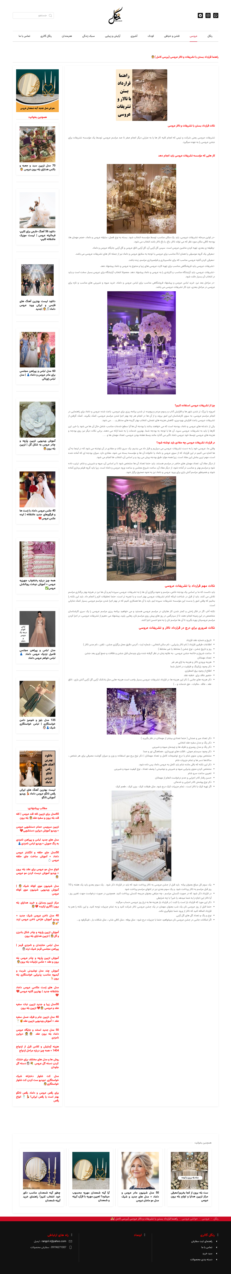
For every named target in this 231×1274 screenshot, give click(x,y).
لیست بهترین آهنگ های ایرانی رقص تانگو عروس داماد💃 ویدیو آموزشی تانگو (37, 794)
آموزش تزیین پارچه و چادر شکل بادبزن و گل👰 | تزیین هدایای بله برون (37, 934)
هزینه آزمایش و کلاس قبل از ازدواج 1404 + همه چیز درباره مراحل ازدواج (37, 1049)
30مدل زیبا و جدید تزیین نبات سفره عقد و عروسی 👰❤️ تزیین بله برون (37, 1006)
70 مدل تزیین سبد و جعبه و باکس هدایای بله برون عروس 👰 (37, 168)
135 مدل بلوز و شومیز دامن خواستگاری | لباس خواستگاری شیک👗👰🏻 (37, 724)
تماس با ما (24, 36)
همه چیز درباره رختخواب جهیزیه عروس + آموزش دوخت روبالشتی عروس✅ (37, 585)
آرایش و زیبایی (112, 36)
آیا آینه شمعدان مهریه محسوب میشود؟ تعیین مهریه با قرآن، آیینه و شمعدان (91, 1197)
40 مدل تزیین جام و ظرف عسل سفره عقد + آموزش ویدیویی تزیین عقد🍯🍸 (37, 1019)
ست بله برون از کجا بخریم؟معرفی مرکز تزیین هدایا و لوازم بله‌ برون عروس (189, 1197)
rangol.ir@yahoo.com (54, 1241)
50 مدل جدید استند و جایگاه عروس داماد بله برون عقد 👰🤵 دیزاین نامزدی (37, 1034)
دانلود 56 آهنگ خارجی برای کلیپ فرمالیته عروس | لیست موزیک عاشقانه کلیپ (37, 236)
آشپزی (134, 36)
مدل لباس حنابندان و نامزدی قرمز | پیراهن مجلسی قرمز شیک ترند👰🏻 (37, 947)
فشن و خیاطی (171, 36)
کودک (151, 36)
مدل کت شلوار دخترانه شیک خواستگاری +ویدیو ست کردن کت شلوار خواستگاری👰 (37, 1080)
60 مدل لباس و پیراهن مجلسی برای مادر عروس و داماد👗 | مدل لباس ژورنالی (37, 375)
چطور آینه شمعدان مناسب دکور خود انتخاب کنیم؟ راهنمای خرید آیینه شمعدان (41, 1197)
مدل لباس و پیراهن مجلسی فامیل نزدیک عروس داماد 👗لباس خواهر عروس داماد (37, 654)
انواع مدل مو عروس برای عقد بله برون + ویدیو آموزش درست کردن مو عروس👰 (37, 873)
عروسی (193, 36)
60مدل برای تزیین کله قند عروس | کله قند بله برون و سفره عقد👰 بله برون (37, 816)
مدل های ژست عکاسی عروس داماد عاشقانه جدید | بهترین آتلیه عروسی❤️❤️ (37, 992)
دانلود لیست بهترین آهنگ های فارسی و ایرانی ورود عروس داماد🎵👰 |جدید (37, 305)
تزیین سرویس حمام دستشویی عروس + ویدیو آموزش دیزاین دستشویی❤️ (37, 829)
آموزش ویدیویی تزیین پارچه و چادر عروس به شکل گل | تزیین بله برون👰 (37, 445)
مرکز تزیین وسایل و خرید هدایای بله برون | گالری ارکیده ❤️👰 (37, 905)
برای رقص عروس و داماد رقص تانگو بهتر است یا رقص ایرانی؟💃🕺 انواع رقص (37, 1097)
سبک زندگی (88, 36)
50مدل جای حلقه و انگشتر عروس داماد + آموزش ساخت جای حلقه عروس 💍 (37, 857)
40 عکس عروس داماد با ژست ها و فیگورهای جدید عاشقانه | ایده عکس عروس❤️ (37, 515)
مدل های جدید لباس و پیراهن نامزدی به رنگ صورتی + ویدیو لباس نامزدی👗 (37, 842)
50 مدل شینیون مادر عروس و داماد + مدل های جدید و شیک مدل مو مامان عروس (140, 1197)
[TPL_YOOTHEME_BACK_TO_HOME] (115, 15)
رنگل (210, 36)
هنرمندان (67, 36)
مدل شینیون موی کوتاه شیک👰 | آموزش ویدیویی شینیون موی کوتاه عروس (37, 890)
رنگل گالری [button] (46, 36)
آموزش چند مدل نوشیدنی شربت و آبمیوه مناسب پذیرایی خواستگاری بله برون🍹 (37, 975)
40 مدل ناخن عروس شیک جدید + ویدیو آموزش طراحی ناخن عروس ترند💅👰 (37, 920)
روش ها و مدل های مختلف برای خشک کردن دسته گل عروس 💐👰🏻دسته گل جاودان (37, 1064)
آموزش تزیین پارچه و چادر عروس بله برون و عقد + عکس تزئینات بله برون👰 (37, 960)
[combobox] (33, 15)
